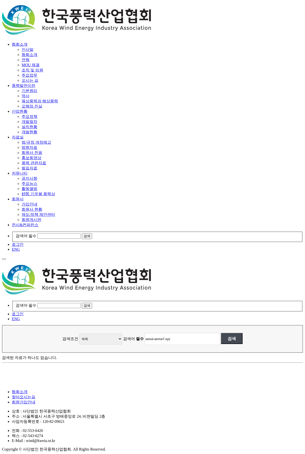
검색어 (133, 339)
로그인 (18, 244)
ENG (16, 249)
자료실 (18, 137)
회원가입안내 (23, 402)
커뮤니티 (20, 173)
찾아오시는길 (23, 397)
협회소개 (20, 44)
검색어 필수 (26, 236)
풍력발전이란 (23, 85)
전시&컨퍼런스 (25, 225)
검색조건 (70, 339)
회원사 (18, 199)
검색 (232, 338)
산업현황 (20, 111)
